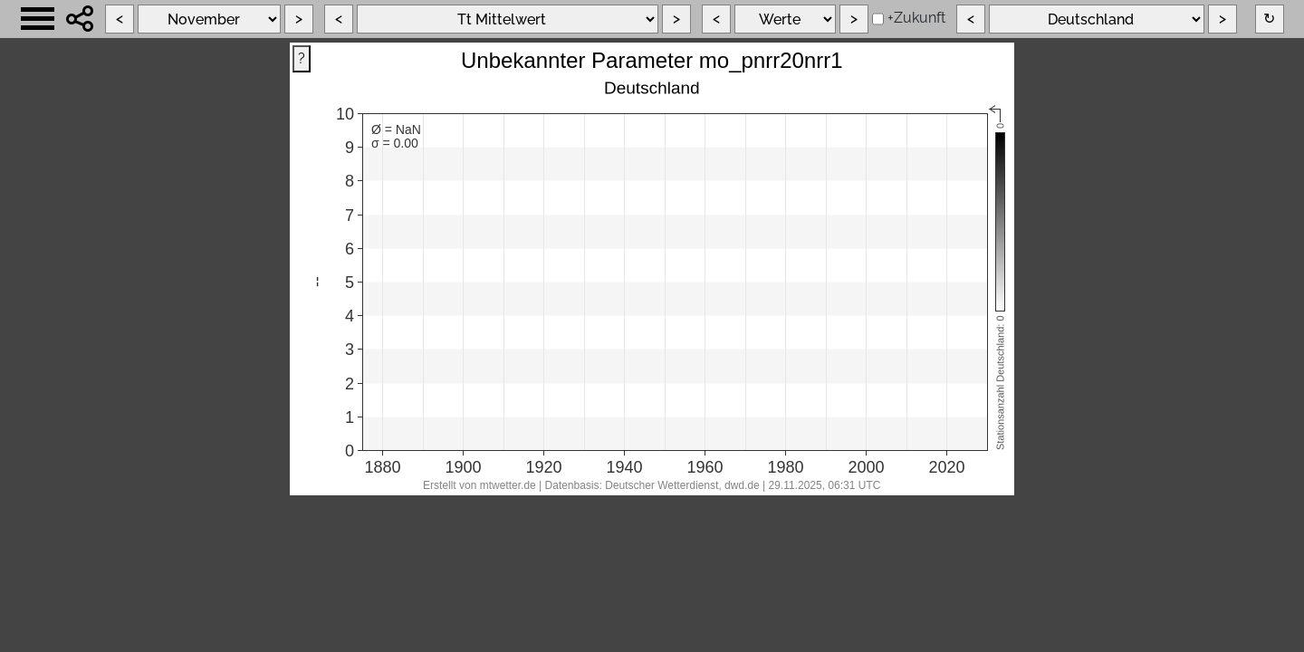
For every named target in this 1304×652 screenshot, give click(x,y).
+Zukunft (916, 17)
